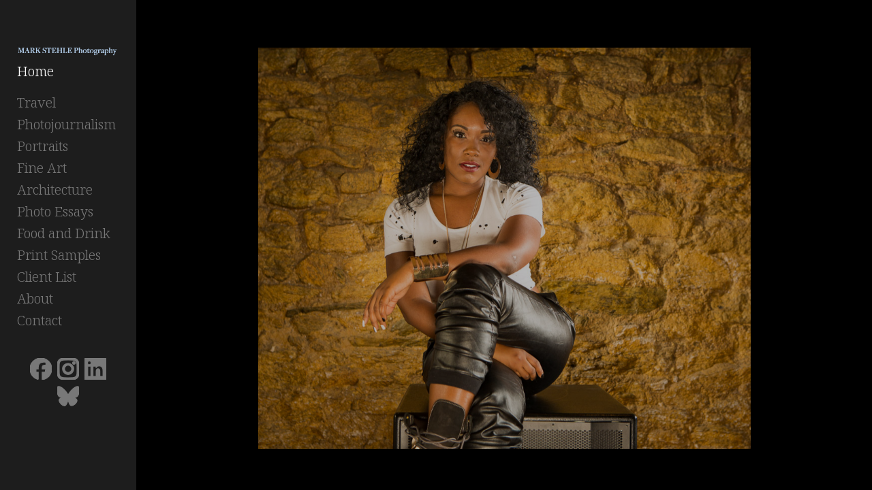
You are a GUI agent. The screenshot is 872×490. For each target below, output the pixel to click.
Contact (39, 324)
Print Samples (59, 259)
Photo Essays (55, 215)
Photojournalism (66, 128)
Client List (46, 281)
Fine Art (42, 172)
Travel (36, 106)
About (35, 302)
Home (35, 75)
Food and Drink (63, 237)
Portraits (42, 150)
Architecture (55, 193)
